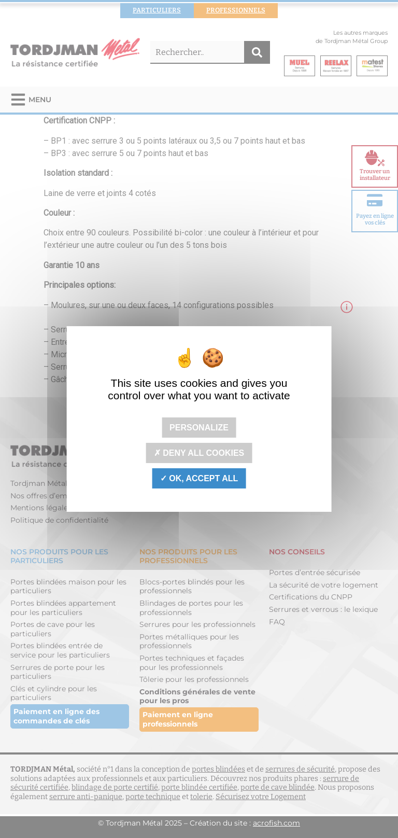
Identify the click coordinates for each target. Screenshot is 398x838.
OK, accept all (199, 478)
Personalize (199, 427)
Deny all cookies (199, 453)
